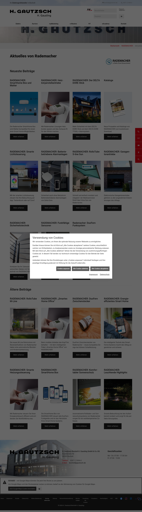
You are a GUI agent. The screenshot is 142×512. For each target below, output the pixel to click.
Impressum (93, 274)
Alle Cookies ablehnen (80, 268)
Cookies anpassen (63, 268)
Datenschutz (104, 274)
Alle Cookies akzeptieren (100, 268)
